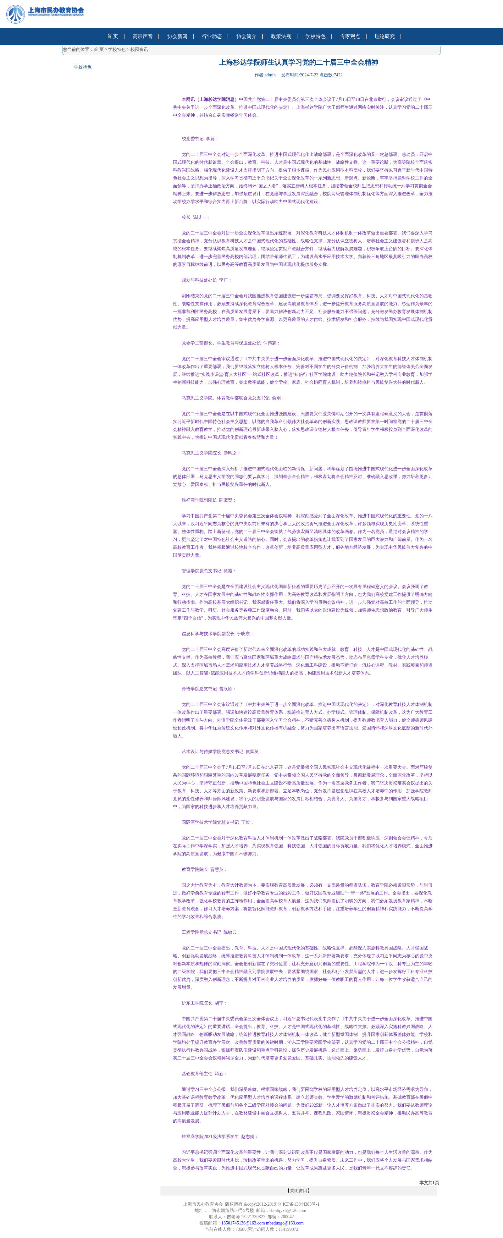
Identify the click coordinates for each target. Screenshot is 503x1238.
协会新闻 (177, 36)
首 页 (112, 36)
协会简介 (246, 36)
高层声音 (143, 36)
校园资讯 (139, 49)
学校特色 (316, 36)
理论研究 (385, 36)
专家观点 (350, 36)
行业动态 (212, 36)
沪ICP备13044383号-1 (298, 1204)
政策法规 (281, 36)
